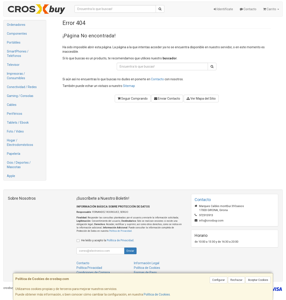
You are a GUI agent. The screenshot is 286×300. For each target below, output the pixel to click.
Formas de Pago (145, 272)
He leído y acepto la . (107, 240)
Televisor (13, 64)
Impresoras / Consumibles (16, 76)
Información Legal (146, 263)
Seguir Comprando (133, 98)
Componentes (17, 33)
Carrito (271, 9)
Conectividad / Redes (22, 87)
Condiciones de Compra (93, 272)
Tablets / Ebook (18, 122)
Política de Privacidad (120, 231)
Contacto (248, 9)
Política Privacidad (89, 268)
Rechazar (236, 280)
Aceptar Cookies (258, 280)
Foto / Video (15, 131)
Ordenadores (16, 24)
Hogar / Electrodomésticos (20, 143)
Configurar (218, 280)
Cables (11, 105)
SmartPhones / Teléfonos (17, 54)
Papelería (13, 153)
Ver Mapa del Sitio (201, 98)
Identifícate (223, 9)
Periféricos (14, 113)
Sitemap (129, 86)
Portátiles (13, 42)
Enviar (130, 250)
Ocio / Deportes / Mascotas (19, 165)
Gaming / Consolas (20, 96)
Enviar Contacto (167, 98)
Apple (11, 176)
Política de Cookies (157, 294)
